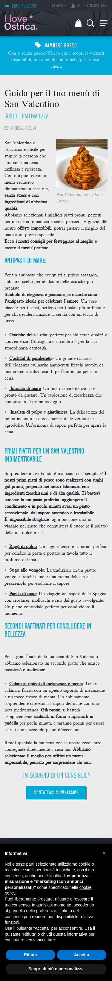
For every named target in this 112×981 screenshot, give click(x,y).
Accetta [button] (81, 954)
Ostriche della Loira (28, 334)
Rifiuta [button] (30, 954)
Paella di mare (22, 593)
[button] (104, 853)
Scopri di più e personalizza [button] (55, 968)
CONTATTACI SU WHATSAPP (56, 793)
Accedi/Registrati (89, 6)
